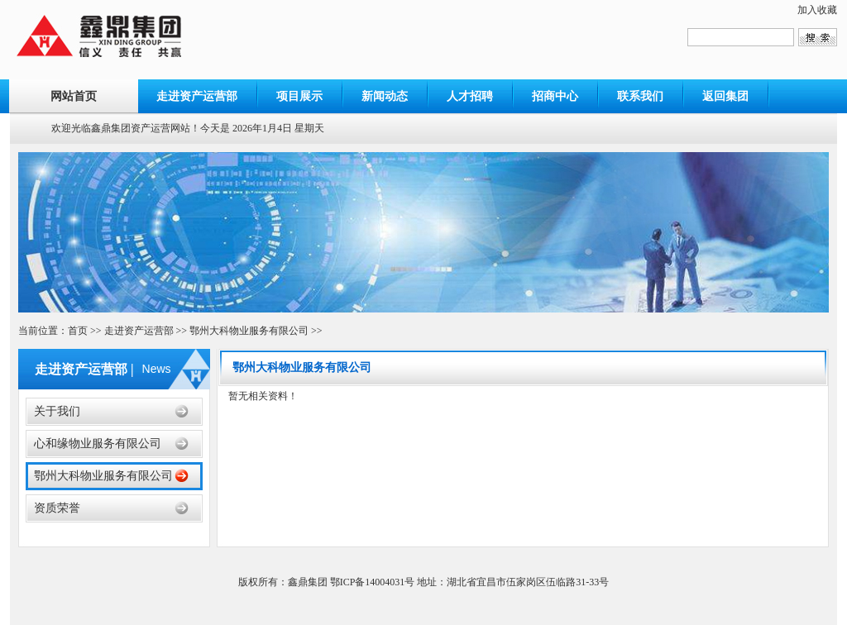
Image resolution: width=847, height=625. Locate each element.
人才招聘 (470, 96)
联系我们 (640, 96)
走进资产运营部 (196, 96)
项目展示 (299, 96)
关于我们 (57, 411)
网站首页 (73, 96)
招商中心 (555, 96)
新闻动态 (384, 96)
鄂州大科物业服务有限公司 (249, 330)
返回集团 (725, 96)
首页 (78, 330)
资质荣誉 (57, 508)
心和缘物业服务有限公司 (97, 443)
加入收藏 (817, 10)
